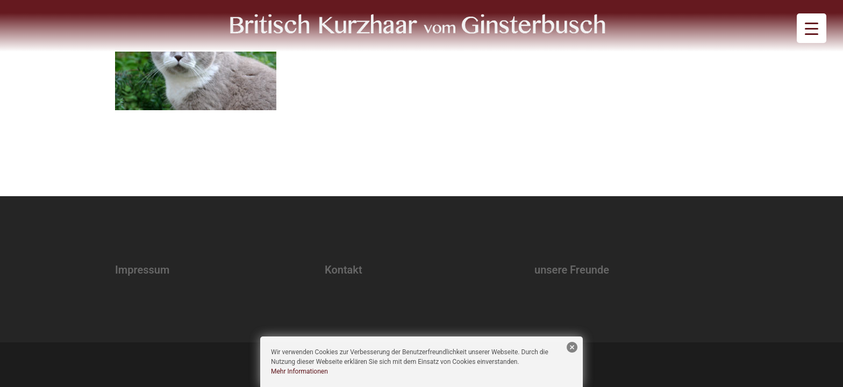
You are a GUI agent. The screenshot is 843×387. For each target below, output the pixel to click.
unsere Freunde (571, 269)
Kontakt (343, 269)
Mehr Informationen (299, 371)
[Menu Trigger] (811, 28)
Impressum (142, 269)
